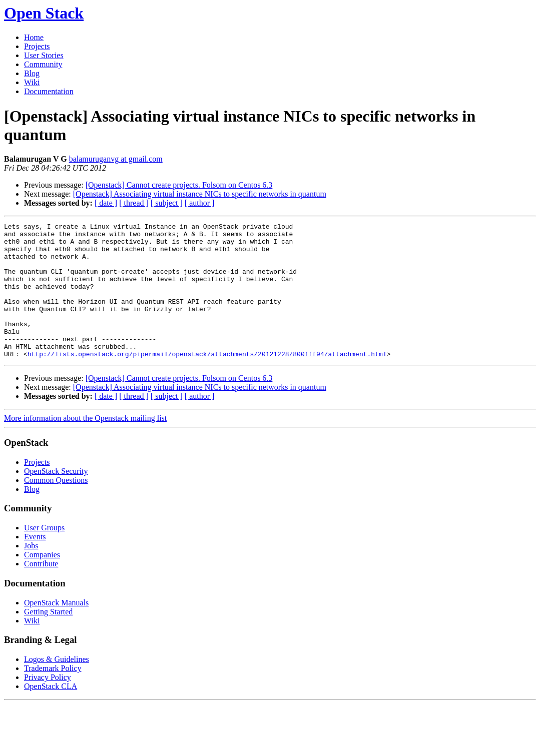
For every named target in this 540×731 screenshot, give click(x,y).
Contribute (41, 590)
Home (34, 37)
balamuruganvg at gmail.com (116, 159)
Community (43, 64)
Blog (32, 73)
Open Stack (44, 13)
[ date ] (106, 203)
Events (35, 563)
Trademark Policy (53, 695)
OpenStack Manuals (56, 629)
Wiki (32, 82)
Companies (42, 581)
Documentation (49, 91)
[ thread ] (134, 203)
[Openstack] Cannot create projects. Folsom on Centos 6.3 (179, 185)
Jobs (31, 572)
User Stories (44, 55)
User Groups (44, 554)
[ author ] (200, 203)
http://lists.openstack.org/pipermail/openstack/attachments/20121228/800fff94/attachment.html (207, 380)
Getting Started (48, 638)
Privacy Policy (47, 704)
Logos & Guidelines (56, 686)
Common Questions (56, 507)
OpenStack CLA (50, 713)
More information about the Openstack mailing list (85, 445)
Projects (37, 46)
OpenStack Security (56, 498)
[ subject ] (167, 203)
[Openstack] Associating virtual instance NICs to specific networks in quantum (199, 194)
